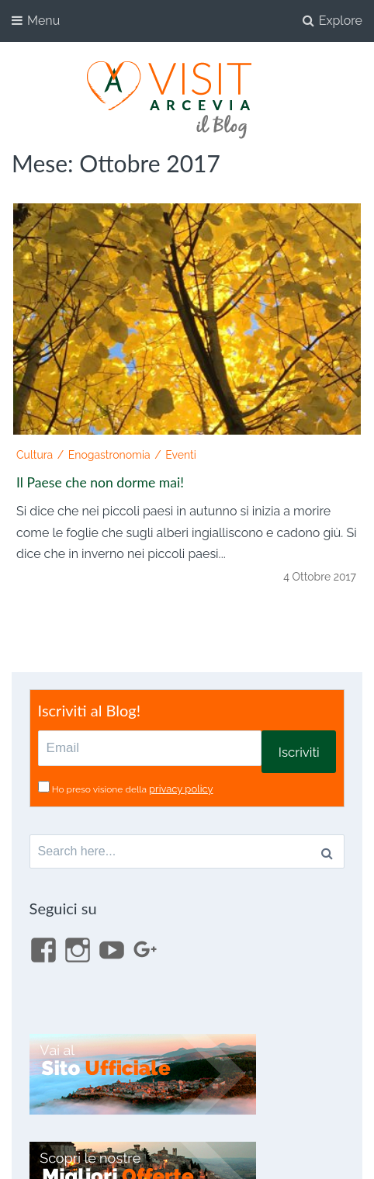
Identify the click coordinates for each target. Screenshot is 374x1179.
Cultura (34, 455)
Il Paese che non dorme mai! (100, 482)
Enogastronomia (109, 455)
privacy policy (181, 789)
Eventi (180, 455)
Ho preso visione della (132, 789)
